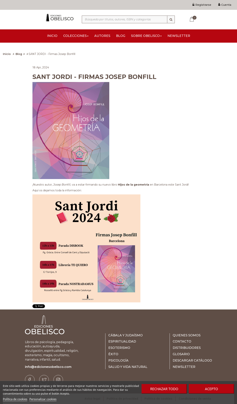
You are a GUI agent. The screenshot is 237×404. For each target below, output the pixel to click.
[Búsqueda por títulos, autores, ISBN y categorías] (128, 19)
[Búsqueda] (171, 19)
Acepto (211, 389)
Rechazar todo (164, 389)
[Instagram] (58, 380)
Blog (19, 54)
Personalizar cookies (42, 399)
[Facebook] (30, 380)
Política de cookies (15, 399)
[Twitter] (44, 380)
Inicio (7, 54)
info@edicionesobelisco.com (48, 367)
